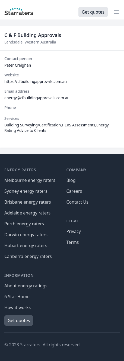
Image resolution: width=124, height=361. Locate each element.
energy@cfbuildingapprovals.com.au (36, 97)
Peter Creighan (17, 65)
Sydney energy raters (25, 191)
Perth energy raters (24, 224)
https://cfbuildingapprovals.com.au (35, 81)
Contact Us (77, 202)
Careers (74, 191)
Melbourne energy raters (29, 180)
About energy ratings (25, 286)
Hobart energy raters (25, 245)
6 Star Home (17, 297)
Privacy (73, 231)
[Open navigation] (116, 12)
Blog (71, 180)
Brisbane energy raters (27, 202)
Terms (72, 242)
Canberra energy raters (28, 256)
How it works (17, 307)
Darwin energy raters (25, 235)
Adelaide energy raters (27, 213)
